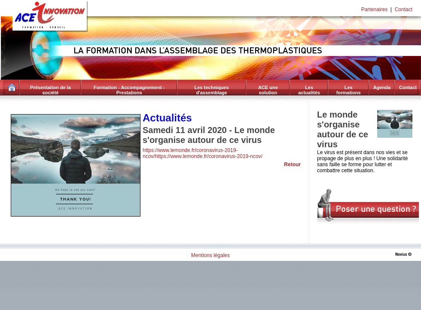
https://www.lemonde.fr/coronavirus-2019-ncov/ (208, 156)
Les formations (348, 90)
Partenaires (374, 9)
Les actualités (309, 90)
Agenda (381, 87)
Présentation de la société (50, 90)
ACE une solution (268, 90)
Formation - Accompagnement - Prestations (129, 90)
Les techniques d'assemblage (212, 90)
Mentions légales (210, 255)
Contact (403, 9)
